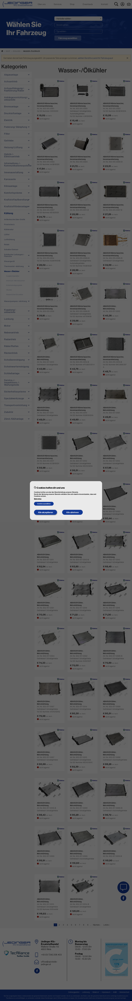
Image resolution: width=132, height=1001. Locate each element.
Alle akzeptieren (45, 512)
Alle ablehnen (72, 512)
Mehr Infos (37, 499)
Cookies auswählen (44, 504)
